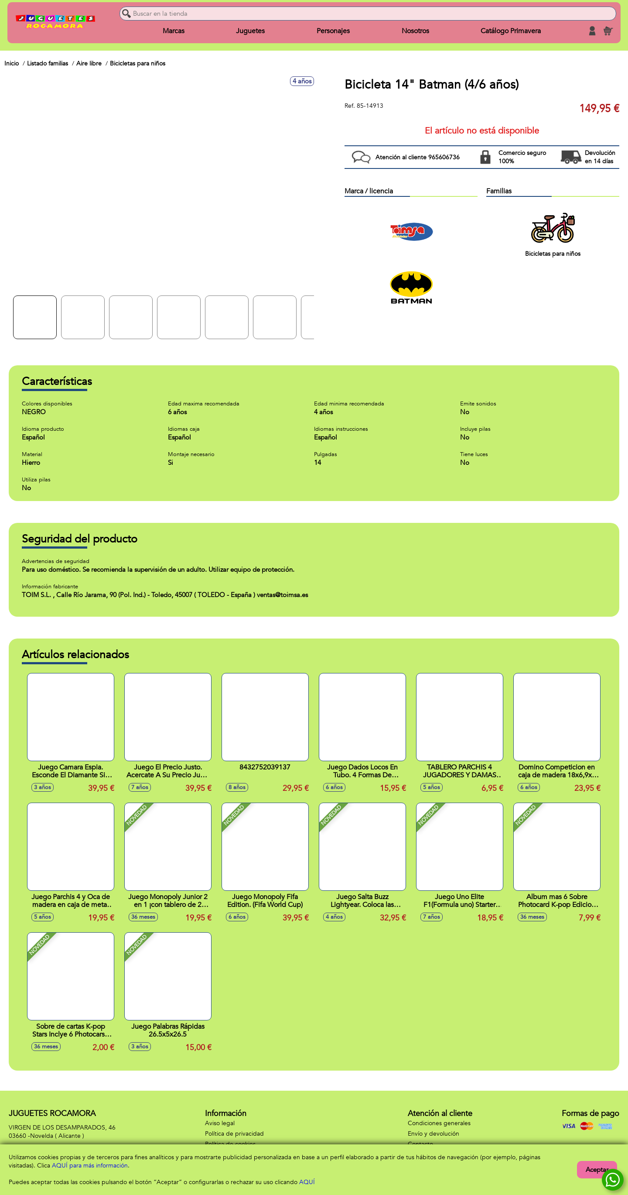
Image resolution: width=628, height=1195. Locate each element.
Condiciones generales (439, 1123)
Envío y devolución (433, 1134)
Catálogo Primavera (508, 31)
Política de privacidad (234, 1134)
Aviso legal (220, 1123)
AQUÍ (307, 1182)
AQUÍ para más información (90, 1165)
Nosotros (413, 31)
